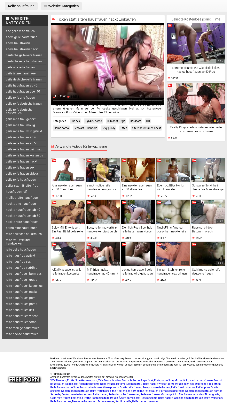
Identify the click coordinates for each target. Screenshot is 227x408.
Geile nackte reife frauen (188, 397)
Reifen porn (203, 387)
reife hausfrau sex (18, 261)
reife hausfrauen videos (22, 316)
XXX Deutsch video (109, 380)
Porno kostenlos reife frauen (101, 397)
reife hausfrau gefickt (20, 255)
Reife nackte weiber (155, 383)
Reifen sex (71, 383)
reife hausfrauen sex (20, 310)
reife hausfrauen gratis (21, 280)
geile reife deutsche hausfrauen (19, 111)
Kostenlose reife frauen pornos (203, 390)
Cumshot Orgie (116, 121)
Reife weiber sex (213, 397)
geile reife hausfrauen (21, 179)
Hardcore (135, 121)
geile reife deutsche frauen (24, 103)
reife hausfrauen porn (20, 298)
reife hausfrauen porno (21, 304)
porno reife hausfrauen (21, 228)
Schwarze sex (106, 401)
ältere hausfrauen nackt (22, 49)
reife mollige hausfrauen (22, 328)
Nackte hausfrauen (201, 380)
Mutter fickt (182, 380)
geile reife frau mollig (20, 125)
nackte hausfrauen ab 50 (23, 216)
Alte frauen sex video (191, 394)
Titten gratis (212, 394)
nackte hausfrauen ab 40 (23, 210)
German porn (89, 380)
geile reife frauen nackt (21, 161)
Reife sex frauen (150, 394)
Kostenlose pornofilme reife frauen (137, 390)
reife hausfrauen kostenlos (24, 286)
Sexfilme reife (123, 401)
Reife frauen (100, 394)
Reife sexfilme (149, 397)
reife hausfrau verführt (21, 267)
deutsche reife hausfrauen (24, 61)
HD (148, 121)
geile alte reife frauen (20, 67)
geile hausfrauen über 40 (23, 91)
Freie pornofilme (164, 380)
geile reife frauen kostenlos (24, 155)
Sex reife (55, 394)
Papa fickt (147, 380)
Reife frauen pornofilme (64, 387)
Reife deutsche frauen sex (123, 394)
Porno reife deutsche (171, 390)
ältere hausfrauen (18, 43)
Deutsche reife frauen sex (76, 394)
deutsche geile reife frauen (24, 55)
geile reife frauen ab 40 (21, 137)
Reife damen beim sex (145, 401)
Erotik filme (74, 380)
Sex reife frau (134, 383)
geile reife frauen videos (22, 173)
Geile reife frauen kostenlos (66, 397)
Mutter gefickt (169, 394)
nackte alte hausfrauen (21, 204)
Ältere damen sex (129, 397)
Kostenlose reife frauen (75, 390)
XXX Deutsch (58, 380)
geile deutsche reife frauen (24, 79)
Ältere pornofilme (89, 383)
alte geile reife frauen (20, 31)
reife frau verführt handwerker (18, 241)
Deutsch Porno (131, 380)
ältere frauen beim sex (181, 383)
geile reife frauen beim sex (24, 149)
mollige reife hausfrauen (22, 198)
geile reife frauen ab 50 (21, 143)
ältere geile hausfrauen (21, 37)
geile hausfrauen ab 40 (21, 85)
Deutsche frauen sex (84, 401)
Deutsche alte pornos (208, 383)
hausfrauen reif (16, 191)
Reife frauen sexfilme (112, 383)
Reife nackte (165, 397)
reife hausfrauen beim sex (24, 274)
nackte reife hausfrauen (22, 222)
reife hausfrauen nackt (21, 292)
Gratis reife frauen (131, 387)
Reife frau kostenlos (183, 387)
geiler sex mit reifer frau (22, 185)
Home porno (61, 128)
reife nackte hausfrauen (22, 334)
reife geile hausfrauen (21, 249)
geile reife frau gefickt (20, 119)
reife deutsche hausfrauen (24, 234)
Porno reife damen (91, 387)
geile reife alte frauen (20, 97)
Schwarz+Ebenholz (85, 128)
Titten (123, 128)
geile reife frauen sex (20, 167)
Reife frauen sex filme (103, 390)
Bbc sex (75, 121)
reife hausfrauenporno (21, 322)
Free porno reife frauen (156, 387)
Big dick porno (93, 121)
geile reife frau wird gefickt (24, 131)
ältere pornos (111, 387)
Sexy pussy (108, 128)
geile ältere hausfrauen (21, 73)
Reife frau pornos (60, 401)
